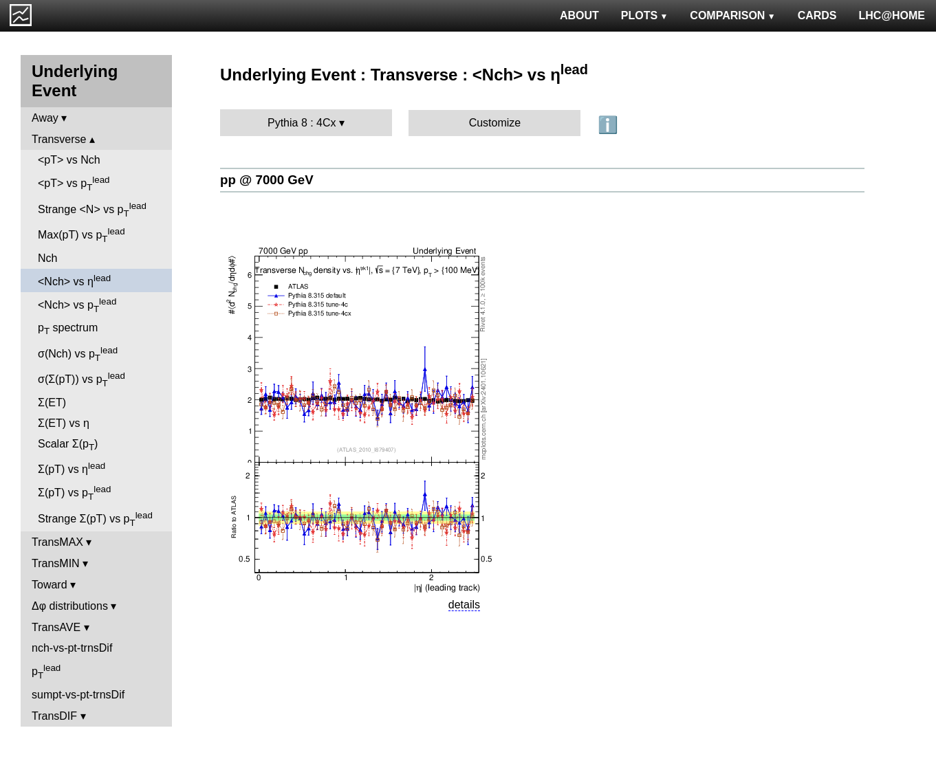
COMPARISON (732, 15)
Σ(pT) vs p (74, 493)
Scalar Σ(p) (68, 445)
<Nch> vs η (74, 280)
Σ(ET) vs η (63, 423)
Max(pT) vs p (81, 235)
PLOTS (644, 15)
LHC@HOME (892, 15)
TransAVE (56, 627)
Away (45, 118)
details (464, 604)
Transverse (59, 139)
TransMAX (57, 542)
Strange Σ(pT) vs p (95, 519)
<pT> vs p (74, 183)
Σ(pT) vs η (71, 468)
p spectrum (68, 329)
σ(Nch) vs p (78, 354)
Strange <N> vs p (92, 210)
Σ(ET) (52, 402)
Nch (47, 258)
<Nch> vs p (77, 305)
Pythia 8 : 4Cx (302, 123)
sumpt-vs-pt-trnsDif (78, 695)
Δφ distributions (70, 606)
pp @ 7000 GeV (267, 180)
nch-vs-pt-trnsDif (72, 648)
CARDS (817, 15)
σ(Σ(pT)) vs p (81, 379)
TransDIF (54, 716)
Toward (49, 585)
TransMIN (56, 563)
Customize (495, 123)
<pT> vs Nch (69, 160)
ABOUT (579, 15)
